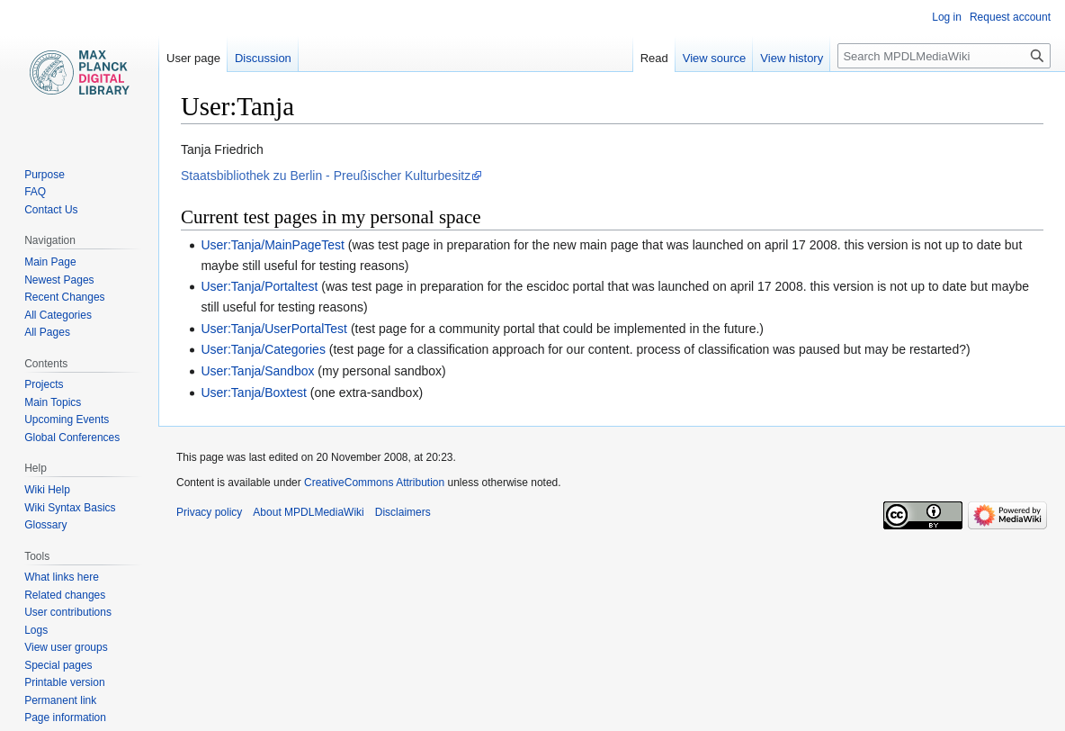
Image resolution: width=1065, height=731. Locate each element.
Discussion (263, 58)
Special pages (58, 665)
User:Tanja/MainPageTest (273, 245)
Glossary (45, 525)
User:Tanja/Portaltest (259, 286)
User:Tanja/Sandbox (257, 371)
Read (654, 58)
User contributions (68, 612)
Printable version (64, 682)
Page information (65, 717)
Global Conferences (72, 437)
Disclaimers (403, 512)
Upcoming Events (66, 419)
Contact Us (50, 209)
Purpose (44, 174)
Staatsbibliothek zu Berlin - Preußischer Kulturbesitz (325, 175)
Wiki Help (47, 489)
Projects (43, 384)
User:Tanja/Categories (263, 349)
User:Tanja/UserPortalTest (274, 328)
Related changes (64, 595)
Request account (1010, 17)
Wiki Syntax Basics (69, 507)
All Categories (58, 315)
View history (791, 58)
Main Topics (52, 402)
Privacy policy (209, 512)
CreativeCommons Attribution (374, 482)
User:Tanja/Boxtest (254, 392)
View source (715, 58)
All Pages (47, 332)
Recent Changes (64, 297)
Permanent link (60, 700)
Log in (947, 17)
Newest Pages (59, 280)
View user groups (66, 647)
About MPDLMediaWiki (308, 512)
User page (193, 58)
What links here (61, 577)
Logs (36, 630)
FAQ (35, 191)
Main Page (50, 262)
